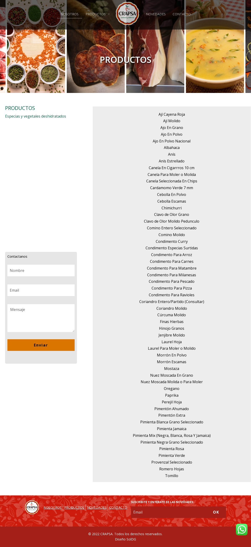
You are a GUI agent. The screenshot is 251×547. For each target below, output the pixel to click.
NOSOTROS (53, 507)
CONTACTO (118, 507)
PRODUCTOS (74, 507)
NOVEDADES (97, 507)
